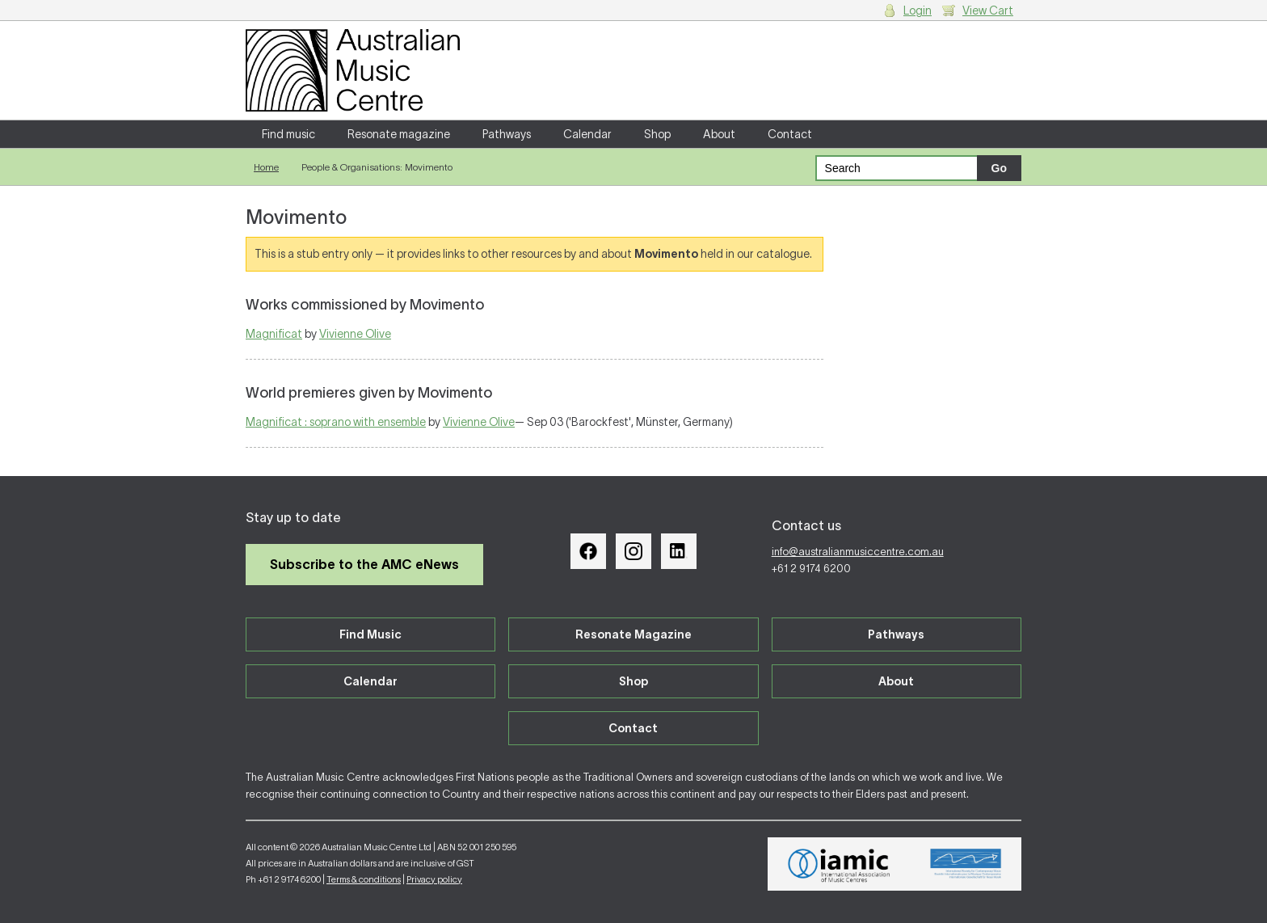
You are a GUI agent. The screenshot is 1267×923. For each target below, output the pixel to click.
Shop (657, 134)
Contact (790, 134)
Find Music (370, 634)
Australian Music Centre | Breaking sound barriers (353, 70)
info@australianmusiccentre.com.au (858, 552)
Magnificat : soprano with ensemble (336, 421)
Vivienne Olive (355, 333)
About (719, 134)
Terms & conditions (363, 879)
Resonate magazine (398, 134)
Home (266, 167)
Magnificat (274, 333)
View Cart (987, 10)
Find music (288, 134)
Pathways (506, 134)
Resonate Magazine (633, 634)
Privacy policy (434, 879)
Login (917, 10)
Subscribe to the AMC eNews (364, 564)
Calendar (587, 134)
